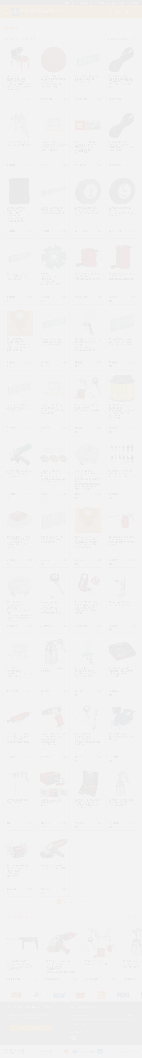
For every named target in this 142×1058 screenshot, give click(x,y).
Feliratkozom (30, 1028)
